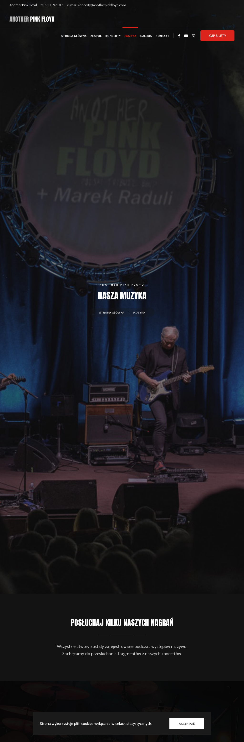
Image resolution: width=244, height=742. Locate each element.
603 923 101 (54, 5)
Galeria (146, 36)
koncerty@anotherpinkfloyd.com (102, 5)
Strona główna (73, 36)
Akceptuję (187, 723)
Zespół (96, 36)
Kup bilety (217, 36)
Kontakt (162, 36)
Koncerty (113, 36)
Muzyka (130, 36)
